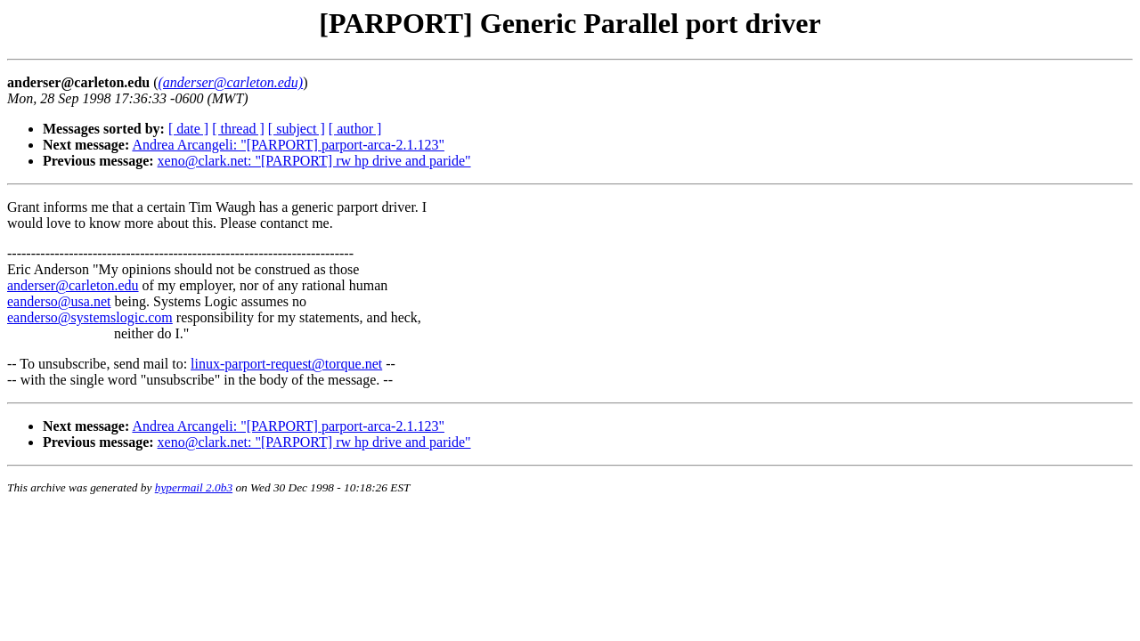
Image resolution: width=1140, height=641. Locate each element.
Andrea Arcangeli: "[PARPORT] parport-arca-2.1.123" (288, 144)
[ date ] (188, 128)
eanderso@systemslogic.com (90, 317)
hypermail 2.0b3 (193, 487)
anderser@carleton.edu (73, 285)
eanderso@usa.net (58, 301)
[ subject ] (296, 128)
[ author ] (355, 128)
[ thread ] (238, 128)
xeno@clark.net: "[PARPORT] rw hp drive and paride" (314, 160)
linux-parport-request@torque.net (286, 363)
